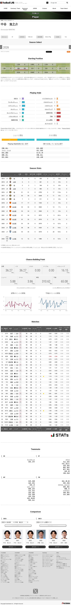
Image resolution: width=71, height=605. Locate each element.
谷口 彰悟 (40, 150)
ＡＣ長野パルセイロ (33, 562)
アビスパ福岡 (3, 580)
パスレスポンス (13, 116)
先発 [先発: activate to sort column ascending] (26, 174)
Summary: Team (15, 8)
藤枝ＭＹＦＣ (17, 575)
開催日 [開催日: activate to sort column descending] (6, 329)
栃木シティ (17, 563)
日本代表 (58, 556)
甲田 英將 (31, 494)
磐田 (11, 356)
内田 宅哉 (31, 496)
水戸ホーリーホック (5, 556)
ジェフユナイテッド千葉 (6, 559)
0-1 (17, 339)
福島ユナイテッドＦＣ (33, 555)
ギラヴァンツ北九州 (33, 578)
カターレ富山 (17, 572)
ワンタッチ (13, 102)
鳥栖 (11, 336)
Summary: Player (25, 9)
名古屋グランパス (4, 570)
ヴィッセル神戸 (4, 576)
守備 (51, 116)
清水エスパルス (4, 569)
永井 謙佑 (66, 494)
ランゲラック (31, 460)
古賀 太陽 (40, 157)
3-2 (17, 405)
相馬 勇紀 (66, 487)
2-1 (17, 345)
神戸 (11, 333)
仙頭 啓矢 (31, 483)
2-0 (17, 333)
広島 (11, 373)
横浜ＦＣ (16, 566)
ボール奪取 (49, 120)
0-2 (17, 348)
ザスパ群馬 (31, 558)
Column (44, 8)
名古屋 (14, 203)
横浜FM (10, 362)
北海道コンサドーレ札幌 (20, 555)
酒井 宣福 (66, 483)
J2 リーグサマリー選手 (47, 560)
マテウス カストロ (64, 485)
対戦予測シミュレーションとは (63, 566)
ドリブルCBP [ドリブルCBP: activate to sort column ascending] (66, 329)
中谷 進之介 (66, 463)
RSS (68, 51)
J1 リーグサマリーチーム (47, 555)
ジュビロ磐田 (17, 573)
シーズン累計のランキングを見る (61, 287)
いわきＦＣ (17, 562)
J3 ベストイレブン (46, 566)
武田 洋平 (31, 461)
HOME (5, 8)
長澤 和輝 (31, 481)
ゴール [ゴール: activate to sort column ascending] (45, 174)
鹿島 (11, 350)
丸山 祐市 (66, 461)
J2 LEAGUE (17, 552)
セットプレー (12, 113)
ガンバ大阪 (3, 573)
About (54, 8)
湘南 (11, 345)
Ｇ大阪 (14, 227)
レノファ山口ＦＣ (32, 572)
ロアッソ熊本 (31, 579)
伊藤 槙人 (5, 148)
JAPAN (35, 8)
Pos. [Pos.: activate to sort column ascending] (30, 329)
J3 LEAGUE (31, 552)
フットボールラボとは (61, 558)
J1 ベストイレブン (46, 558)
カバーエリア (49, 123)
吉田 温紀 (31, 492)
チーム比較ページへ (18, 525)
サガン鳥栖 (17, 579)
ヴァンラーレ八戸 (18, 556)
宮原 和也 (66, 465)
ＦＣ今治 (16, 578)
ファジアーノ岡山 (4, 578)
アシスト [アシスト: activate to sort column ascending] (64, 174)
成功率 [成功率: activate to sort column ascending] (58, 174)
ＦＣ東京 (3, 562)
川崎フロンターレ (4, 566)
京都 (11, 359)
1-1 (17, 336)
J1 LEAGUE (3, 552)
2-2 (17, 390)
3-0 (17, 393)
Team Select (64, 8)
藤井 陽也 (66, 467)
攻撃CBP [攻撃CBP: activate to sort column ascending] (48, 329)
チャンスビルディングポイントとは (26, 287)
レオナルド (66, 490)
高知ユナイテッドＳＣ (33, 576)
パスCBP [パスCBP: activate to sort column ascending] (54, 329)
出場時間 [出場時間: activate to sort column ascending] (38, 174)
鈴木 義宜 (5, 152)
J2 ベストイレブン (46, 562)
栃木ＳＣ (30, 556)
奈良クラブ (31, 569)
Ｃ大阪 (11, 365)
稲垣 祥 (32, 485)
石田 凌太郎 (31, 498)
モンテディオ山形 (18, 560)
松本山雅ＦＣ (31, 560)
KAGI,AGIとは (59, 562)
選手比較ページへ (53, 525)
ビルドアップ (49, 109)
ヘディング (13, 105)
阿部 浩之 (31, 500)
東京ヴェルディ (4, 563)
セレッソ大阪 (3, 575)
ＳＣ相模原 (31, 559)
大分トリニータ (18, 580)
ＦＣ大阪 (30, 568)
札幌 (11, 348)
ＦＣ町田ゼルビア (4, 565)
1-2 (17, 356)
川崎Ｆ (11, 339)
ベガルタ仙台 (17, 558)
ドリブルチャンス (47, 98)
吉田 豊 (67, 471)
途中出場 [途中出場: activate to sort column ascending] (32, 174)
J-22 (14, 182)
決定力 (16, 98)
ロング (14, 109)
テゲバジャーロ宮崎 (19, 582)
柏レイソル (3, 560)
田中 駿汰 (5, 157)
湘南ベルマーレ (18, 568)
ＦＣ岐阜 (30, 565)
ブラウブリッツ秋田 (19, 559)
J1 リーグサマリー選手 (47, 556)
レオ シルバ (31, 487)
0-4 (17, 416)
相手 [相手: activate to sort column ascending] (10, 329)
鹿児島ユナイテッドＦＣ (34, 580)
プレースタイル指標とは (61, 563)
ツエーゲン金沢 (32, 563)
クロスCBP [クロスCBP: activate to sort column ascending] (60, 329)
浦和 (11, 376)
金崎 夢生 (66, 492)
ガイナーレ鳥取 (32, 570)
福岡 (11, 370)
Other (57, 552)
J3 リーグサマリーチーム (47, 563)
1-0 (17, 365)
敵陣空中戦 (14, 120)
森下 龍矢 (66, 469)
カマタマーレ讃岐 (32, 573)
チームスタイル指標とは (61, 565)
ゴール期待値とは (60, 568)
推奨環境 (27, 595)
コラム (57, 555)
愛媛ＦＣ (30, 575)
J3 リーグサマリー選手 (47, 565)
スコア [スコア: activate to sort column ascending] (16, 329)
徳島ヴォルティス (18, 576)
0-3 (17, 376)
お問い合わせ (47, 595)
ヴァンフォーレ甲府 (19, 569)
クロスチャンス (48, 102)
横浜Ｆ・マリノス (4, 568)
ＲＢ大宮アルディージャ (20, 565)
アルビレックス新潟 (19, 570)
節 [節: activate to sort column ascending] (2, 329)
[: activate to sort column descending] (2, 175)
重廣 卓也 (31, 488)
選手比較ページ (12, 546)
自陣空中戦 (49, 113)
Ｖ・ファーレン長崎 (5, 582)
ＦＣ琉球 (30, 582)
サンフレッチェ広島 (5, 579)
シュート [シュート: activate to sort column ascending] (51, 174)
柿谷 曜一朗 (66, 481)
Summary (44, 552)
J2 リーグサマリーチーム (47, 559)
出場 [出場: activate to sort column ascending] (20, 174)
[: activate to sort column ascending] (5, 175)
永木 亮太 (31, 490)
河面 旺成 (66, 473)
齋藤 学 (67, 488)
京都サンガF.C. (4, 572)
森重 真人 (5, 155)
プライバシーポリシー (34, 595)
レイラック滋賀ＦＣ (33, 566)
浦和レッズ (3, 558)
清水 (11, 368)
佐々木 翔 (40, 152)
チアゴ (68, 460)
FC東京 (11, 353)
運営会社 (42, 595)
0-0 (17, 350)
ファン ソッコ (6, 150)
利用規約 (22, 595)
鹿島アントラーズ (4, 555)
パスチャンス (49, 105)
